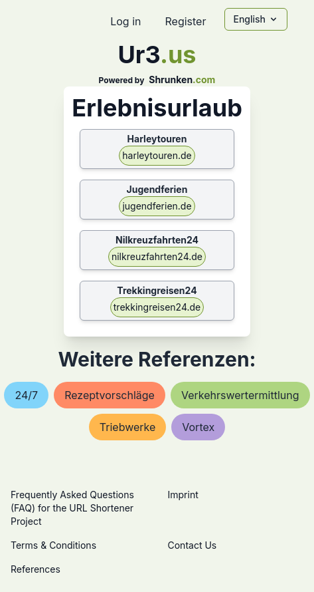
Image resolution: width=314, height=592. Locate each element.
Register (185, 21)
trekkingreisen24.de (157, 307)
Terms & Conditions (53, 545)
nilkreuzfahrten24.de (157, 256)
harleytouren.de (156, 155)
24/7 (26, 395)
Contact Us (192, 545)
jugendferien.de (156, 206)
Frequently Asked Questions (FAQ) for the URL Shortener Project (72, 508)
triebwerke (127, 427)
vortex (198, 427)
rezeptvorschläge (109, 395)
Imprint (183, 494)
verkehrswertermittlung (240, 395)
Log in (125, 21)
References (35, 569)
